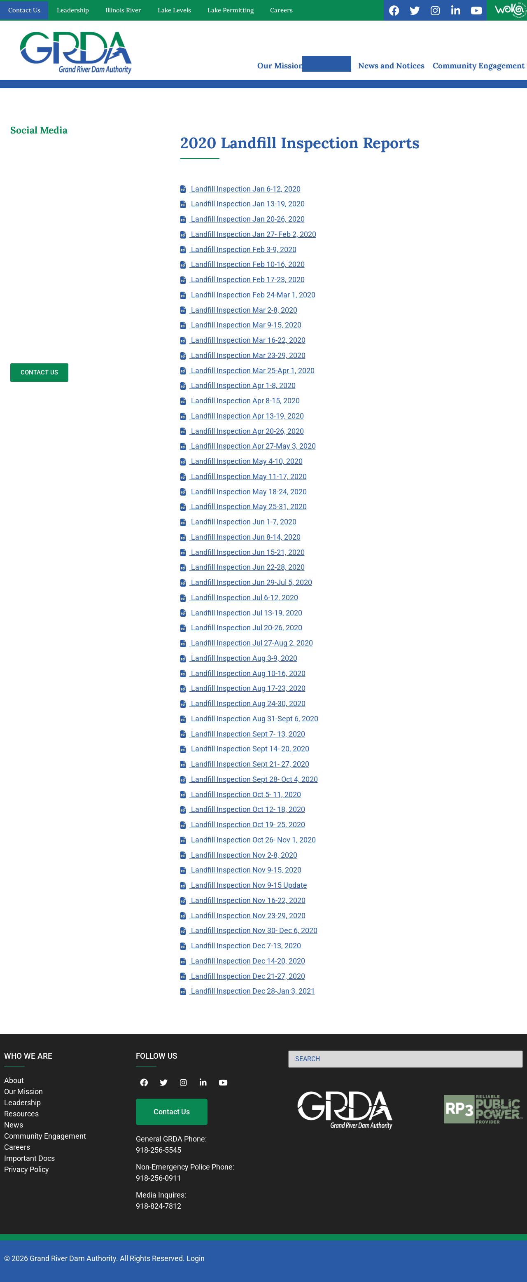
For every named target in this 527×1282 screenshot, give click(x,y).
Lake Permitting (231, 10)
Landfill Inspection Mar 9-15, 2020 (245, 324)
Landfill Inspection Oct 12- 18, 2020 (247, 809)
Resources (331, 65)
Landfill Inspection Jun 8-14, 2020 (245, 537)
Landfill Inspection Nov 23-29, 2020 (247, 915)
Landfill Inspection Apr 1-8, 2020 (242, 385)
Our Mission (280, 65)
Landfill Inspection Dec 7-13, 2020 (245, 945)
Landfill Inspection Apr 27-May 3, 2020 (252, 446)
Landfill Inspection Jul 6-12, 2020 (243, 597)
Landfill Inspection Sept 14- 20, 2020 (249, 748)
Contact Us (24, 10)
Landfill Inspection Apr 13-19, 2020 (246, 416)
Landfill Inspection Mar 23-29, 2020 (247, 355)
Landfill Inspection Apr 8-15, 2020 (244, 400)
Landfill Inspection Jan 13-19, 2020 (247, 203)
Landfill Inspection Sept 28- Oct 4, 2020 (253, 779)
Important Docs (29, 1158)
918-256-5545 (158, 1150)
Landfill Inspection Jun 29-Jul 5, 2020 (250, 582)
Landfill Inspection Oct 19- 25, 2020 (247, 824)
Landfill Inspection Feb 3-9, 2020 (242, 249)
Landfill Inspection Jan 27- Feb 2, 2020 (252, 234)
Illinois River (123, 10)
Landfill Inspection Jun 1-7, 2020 (242, 521)
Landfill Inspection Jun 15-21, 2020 (247, 552)
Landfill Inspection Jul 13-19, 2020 (245, 612)
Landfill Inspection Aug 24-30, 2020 (247, 703)
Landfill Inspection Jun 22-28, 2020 (247, 567)
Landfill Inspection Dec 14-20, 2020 (247, 961)
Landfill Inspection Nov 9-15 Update (248, 885)
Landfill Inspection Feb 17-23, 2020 (247, 279)
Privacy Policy (26, 1169)
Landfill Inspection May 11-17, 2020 (248, 476)
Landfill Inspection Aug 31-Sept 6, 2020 (253, 718)
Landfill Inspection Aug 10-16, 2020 (247, 673)
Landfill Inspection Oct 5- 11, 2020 (245, 794)
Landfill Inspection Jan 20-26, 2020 (247, 219)
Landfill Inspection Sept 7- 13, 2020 (247, 734)
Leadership (73, 10)
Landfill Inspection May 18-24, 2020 (248, 491)
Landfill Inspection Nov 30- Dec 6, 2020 (253, 930)
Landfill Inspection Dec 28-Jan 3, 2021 (252, 991)
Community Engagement (479, 65)
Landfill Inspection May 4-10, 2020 (246, 461)
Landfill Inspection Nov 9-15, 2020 (245, 870)
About (14, 1080)
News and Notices (391, 65)
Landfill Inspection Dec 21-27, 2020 (247, 976)
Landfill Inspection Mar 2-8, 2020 (243, 310)
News (13, 1125)
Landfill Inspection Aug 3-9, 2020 (243, 658)
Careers (281, 10)
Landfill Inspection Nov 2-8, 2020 (243, 855)
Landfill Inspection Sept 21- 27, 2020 (249, 764)
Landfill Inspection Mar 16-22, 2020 (247, 340)
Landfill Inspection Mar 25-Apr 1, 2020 (252, 370)
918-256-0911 (158, 1178)
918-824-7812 (158, 1206)
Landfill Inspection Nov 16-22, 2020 (247, 900)
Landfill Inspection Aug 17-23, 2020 (247, 688)
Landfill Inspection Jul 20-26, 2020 (245, 627)
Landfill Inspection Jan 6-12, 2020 (245, 189)
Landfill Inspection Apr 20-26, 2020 (246, 431)
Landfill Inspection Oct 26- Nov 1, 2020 (252, 839)
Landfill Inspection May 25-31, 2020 (248, 506)
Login (196, 1258)
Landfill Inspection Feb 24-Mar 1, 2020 (252, 294)
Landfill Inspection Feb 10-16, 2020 (247, 264)
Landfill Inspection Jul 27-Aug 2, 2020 (251, 643)
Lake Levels (174, 10)
